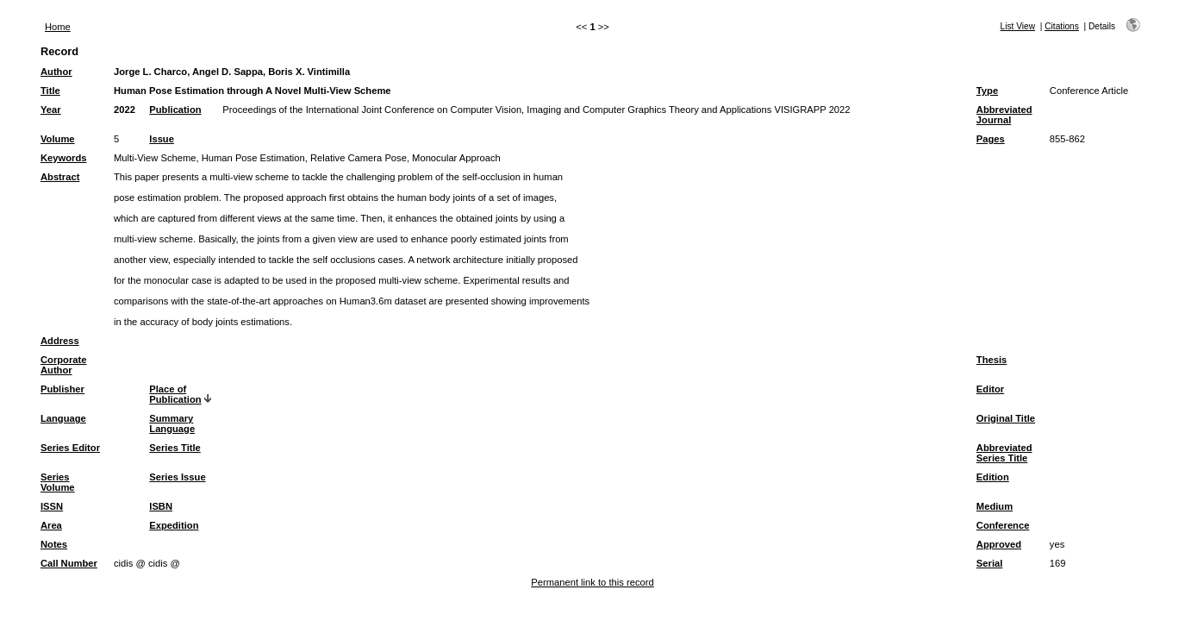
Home (58, 27)
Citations (1062, 26)
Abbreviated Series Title (1004, 452)
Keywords (63, 158)
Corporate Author (63, 364)
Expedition (173, 525)
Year (51, 109)
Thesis (991, 359)
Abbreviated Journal (1004, 114)
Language (63, 418)
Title (50, 90)
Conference (1003, 525)
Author (56, 71)
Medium (994, 506)
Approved (998, 544)
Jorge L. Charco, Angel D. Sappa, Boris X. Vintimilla (232, 71)
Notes (54, 544)
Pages (990, 139)
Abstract (60, 177)
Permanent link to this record (592, 582)
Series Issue (177, 477)
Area (51, 525)
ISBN (160, 506)
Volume (58, 139)
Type (987, 90)
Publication (175, 109)
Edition (992, 477)
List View (1018, 26)
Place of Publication (175, 394)
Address (60, 341)
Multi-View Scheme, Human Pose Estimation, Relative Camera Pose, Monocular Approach (307, 158)
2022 (124, 109)
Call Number (69, 563)
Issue (161, 139)
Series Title (175, 447)
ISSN (52, 506)
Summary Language (172, 423)
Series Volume (58, 482)
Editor (990, 389)
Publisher (62, 389)
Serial (989, 563)
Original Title (1005, 418)
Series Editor (70, 447)
